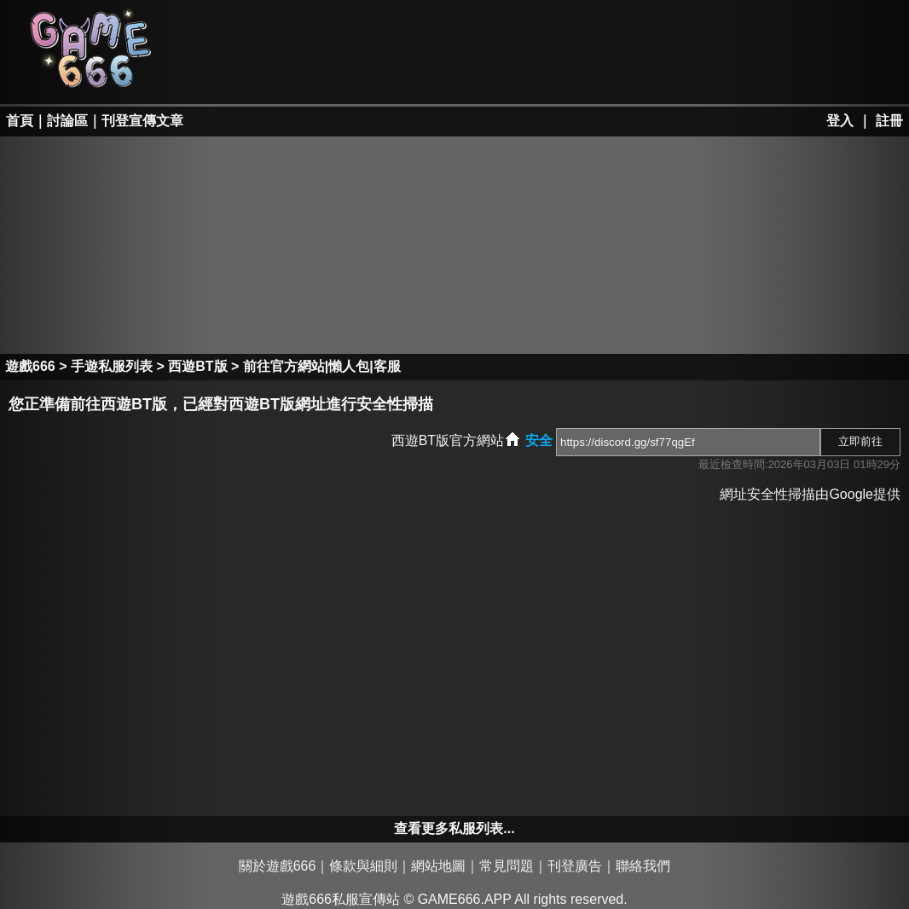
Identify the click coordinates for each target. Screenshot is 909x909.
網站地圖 (438, 866)
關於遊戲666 (277, 866)
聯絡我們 (643, 866)
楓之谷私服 (494, 27)
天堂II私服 (248, 73)
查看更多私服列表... (454, 828)
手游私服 (494, 73)
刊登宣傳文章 (142, 120)
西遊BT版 (197, 366)
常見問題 (506, 866)
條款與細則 (363, 866)
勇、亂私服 (371, 73)
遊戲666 (30, 366)
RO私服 (371, 27)
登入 (840, 120)
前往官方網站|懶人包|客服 (322, 366)
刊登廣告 (574, 866)
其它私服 (617, 73)
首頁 (19, 120)
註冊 (889, 120)
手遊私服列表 (112, 366)
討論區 (67, 120)
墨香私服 (617, 27)
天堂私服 (248, 27)
